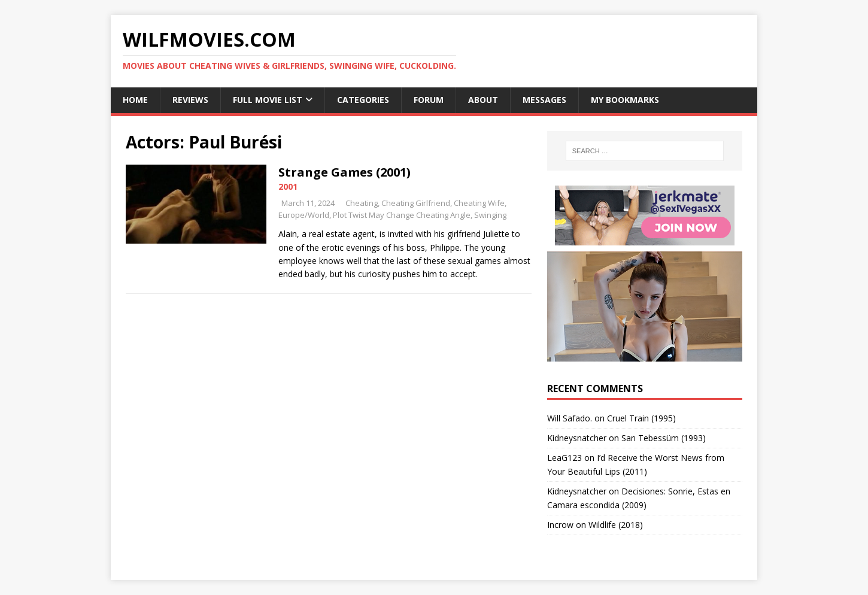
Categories (363, 99)
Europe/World (303, 215)
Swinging (490, 215)
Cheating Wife (479, 203)
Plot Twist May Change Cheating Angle (402, 215)
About (483, 99)
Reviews (190, 99)
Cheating (361, 203)
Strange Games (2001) (344, 172)
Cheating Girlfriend (415, 203)
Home (135, 99)
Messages (544, 99)
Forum (429, 99)
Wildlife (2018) (615, 524)
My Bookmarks (625, 99)
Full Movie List (267, 99)
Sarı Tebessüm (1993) (663, 438)
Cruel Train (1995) (641, 418)
